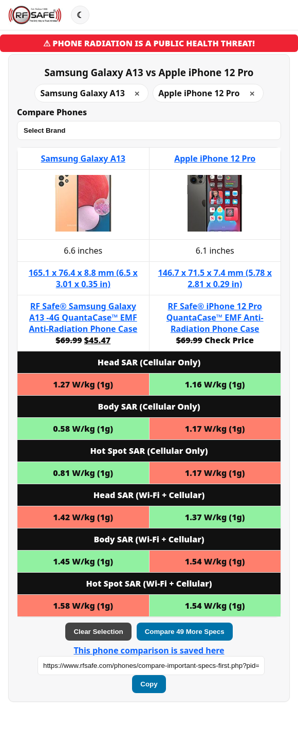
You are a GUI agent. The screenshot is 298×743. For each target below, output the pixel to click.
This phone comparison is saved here (148, 650)
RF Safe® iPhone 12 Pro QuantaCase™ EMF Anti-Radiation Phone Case (215, 317)
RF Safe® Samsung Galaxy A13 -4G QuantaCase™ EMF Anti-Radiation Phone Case (83, 317)
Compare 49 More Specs (185, 631)
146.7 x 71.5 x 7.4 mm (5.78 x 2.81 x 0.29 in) (215, 278)
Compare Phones (52, 112)
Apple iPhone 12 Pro (214, 158)
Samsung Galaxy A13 (83, 158)
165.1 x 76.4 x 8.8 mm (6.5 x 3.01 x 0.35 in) (83, 278)
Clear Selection (98, 631)
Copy (148, 684)
